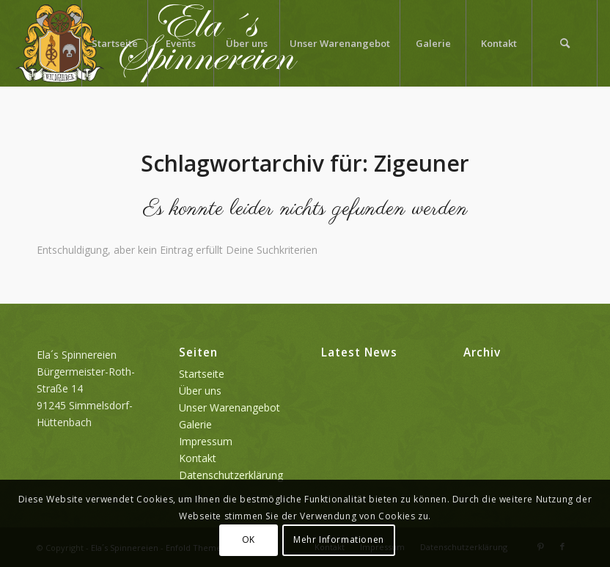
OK (248, 539)
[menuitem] (114, 43)
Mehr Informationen (338, 539)
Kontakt (197, 458)
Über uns (200, 391)
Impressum (205, 441)
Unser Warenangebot (229, 407)
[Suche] (565, 43)
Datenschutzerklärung (231, 475)
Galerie (195, 424)
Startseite (201, 374)
